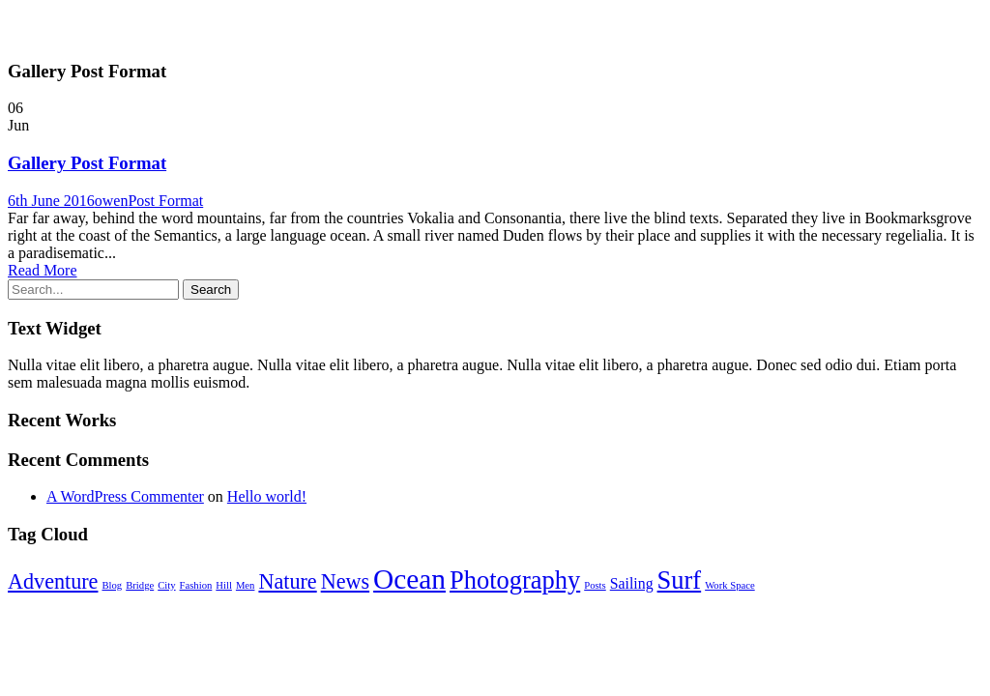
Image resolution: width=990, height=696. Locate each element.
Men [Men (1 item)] (245, 585)
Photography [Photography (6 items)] (515, 580)
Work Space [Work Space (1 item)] (730, 585)
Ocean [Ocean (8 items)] (409, 579)
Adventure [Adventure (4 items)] (53, 581)
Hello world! (266, 496)
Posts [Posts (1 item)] (595, 585)
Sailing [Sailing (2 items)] (632, 583)
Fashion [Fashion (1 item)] (196, 585)
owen (112, 200)
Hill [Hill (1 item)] (224, 585)
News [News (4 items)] (345, 581)
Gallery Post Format (87, 163)
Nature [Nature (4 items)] (287, 581)
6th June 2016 (51, 200)
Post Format (165, 200)
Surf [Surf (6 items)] (679, 580)
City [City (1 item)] (166, 585)
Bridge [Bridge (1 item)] (140, 585)
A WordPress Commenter (125, 496)
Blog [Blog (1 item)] (112, 585)
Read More (42, 270)
